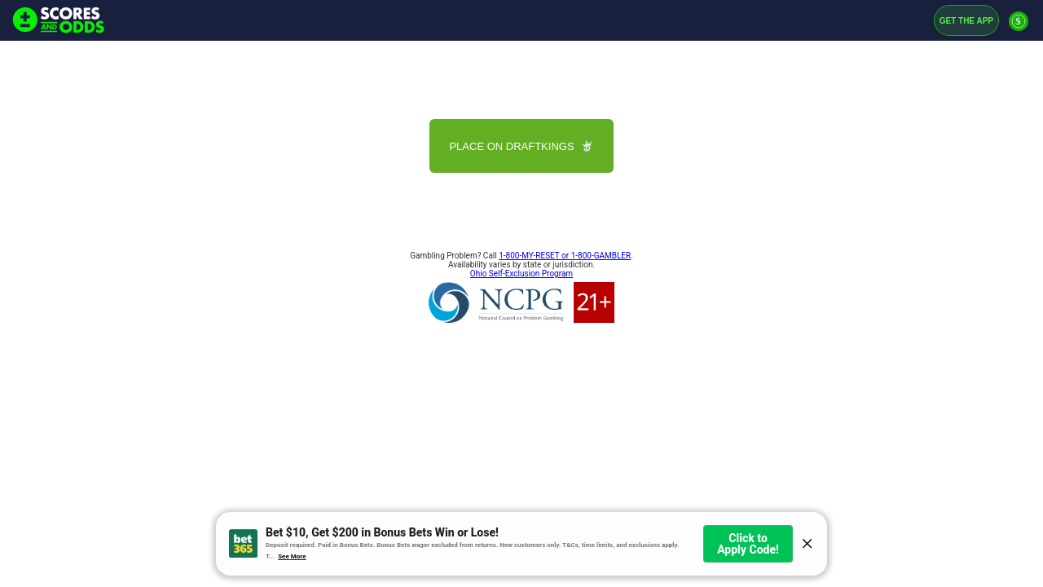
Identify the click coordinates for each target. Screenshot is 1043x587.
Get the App (966, 20)
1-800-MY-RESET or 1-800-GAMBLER (565, 255)
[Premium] (1018, 27)
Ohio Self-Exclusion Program (521, 273)
